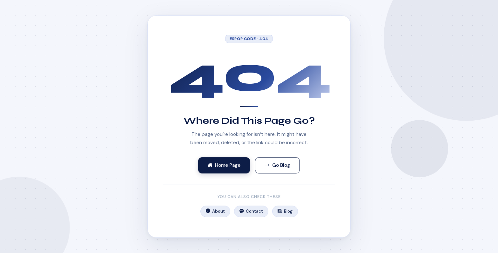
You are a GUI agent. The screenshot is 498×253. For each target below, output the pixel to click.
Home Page (224, 165)
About (215, 212)
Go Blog (277, 165)
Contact (251, 212)
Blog (284, 212)
